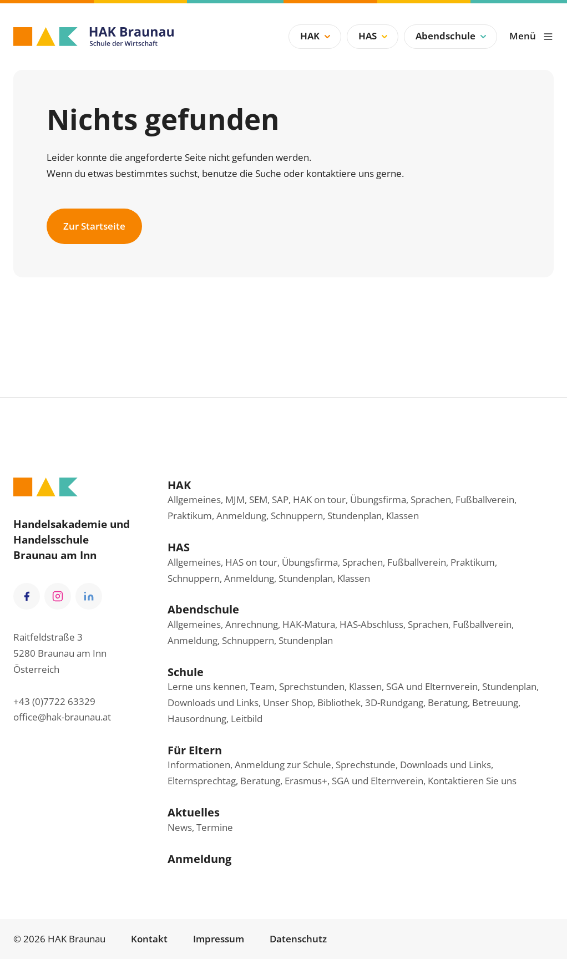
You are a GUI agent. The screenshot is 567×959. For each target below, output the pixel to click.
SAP (280, 499)
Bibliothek (339, 702)
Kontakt (149, 938)
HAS (374, 36)
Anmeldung (241, 515)
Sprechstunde (366, 764)
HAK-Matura (308, 624)
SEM (258, 499)
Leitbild (246, 718)
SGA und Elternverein (432, 686)
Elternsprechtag (202, 780)
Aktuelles (194, 812)
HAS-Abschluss (371, 624)
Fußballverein (484, 499)
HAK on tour (319, 499)
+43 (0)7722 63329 (54, 701)
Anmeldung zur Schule (283, 764)
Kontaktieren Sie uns (472, 780)
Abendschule (452, 36)
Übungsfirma (378, 499)
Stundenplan (354, 515)
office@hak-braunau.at (62, 717)
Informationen (199, 764)
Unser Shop (288, 702)
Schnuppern (297, 515)
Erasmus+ (306, 780)
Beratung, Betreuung (473, 702)
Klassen (402, 515)
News (180, 827)
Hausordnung (197, 718)
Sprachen (431, 499)
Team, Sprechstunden (297, 686)
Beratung (260, 780)
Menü (531, 35)
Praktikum (190, 515)
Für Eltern (195, 750)
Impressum (218, 938)
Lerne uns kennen (207, 686)
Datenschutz (298, 938)
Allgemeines (194, 499)
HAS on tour (251, 562)
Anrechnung (251, 624)
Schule (186, 671)
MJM (235, 499)
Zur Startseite (94, 226)
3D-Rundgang (394, 702)
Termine (214, 827)
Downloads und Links (213, 702)
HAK (316, 36)
